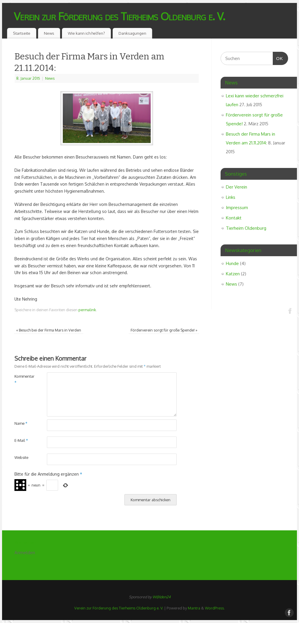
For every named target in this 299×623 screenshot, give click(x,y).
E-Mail (21, 440)
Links (230, 197)
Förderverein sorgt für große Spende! (164, 330)
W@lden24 (161, 596)
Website (21, 457)
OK (278, 57)
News (49, 33)
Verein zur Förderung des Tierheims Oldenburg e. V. (119, 16)
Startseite (21, 33)
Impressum (237, 207)
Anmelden (24, 552)
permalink (87, 309)
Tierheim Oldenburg (246, 228)
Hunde (232, 263)
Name (20, 423)
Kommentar (22, 379)
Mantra (194, 608)
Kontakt (234, 218)
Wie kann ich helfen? (86, 33)
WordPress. (215, 608)
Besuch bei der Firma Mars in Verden (48, 330)
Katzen (233, 273)
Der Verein (236, 187)
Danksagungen (132, 33)
